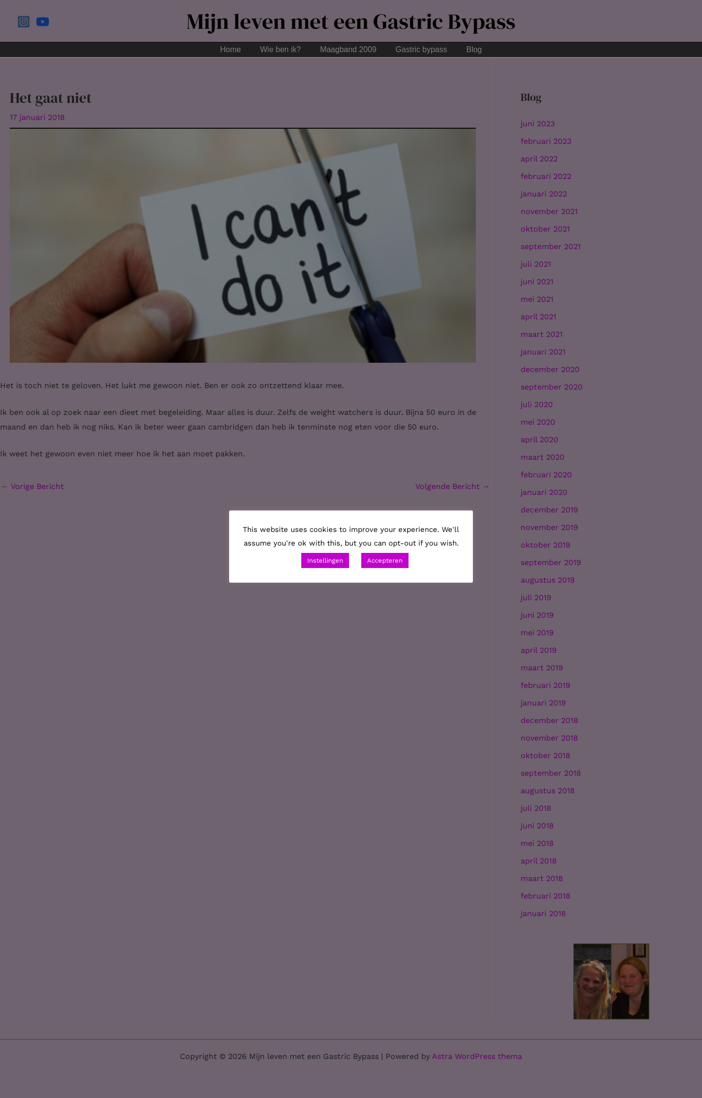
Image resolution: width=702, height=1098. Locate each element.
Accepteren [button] (385, 560)
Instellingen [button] (325, 560)
